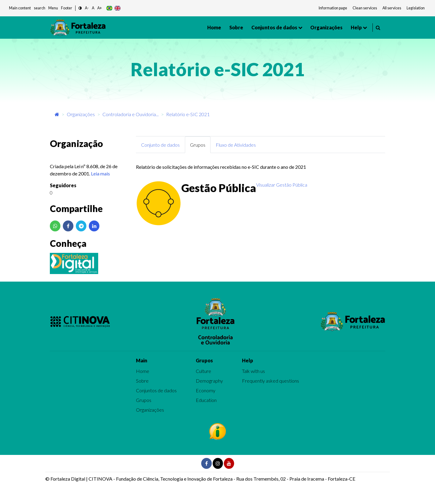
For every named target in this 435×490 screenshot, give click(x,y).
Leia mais (100, 173)
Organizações (326, 27)
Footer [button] (66, 8)
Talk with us (253, 371)
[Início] (57, 114)
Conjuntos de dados (274, 27)
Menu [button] (53, 8)
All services (391, 8)
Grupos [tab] (197, 145)
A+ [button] (99, 8)
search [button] (39, 8)
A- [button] (87, 8)
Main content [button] (20, 8)
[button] (80, 8)
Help (356, 27)
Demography (209, 381)
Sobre (236, 27)
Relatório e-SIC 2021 (188, 114)
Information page (333, 8)
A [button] (93, 8)
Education (206, 400)
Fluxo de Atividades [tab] (236, 145)
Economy (205, 390)
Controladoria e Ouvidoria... (130, 114)
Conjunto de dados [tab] (160, 145)
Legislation (416, 8)
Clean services (365, 8)
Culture (203, 371)
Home (214, 27)
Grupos (143, 400)
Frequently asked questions (270, 381)
